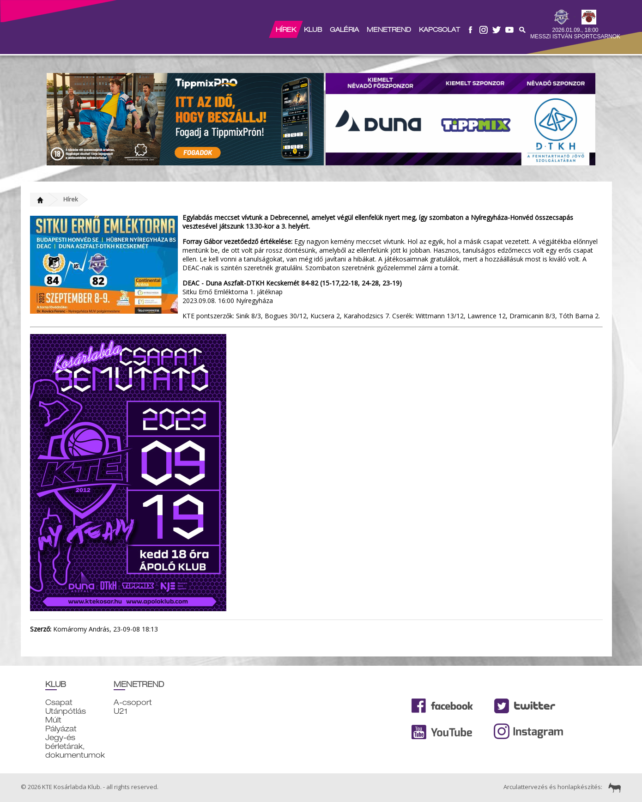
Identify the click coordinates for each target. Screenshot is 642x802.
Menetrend (389, 29)
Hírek (286, 29)
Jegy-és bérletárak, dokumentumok (75, 746)
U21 (120, 711)
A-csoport (133, 702)
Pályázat (61, 728)
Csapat (59, 702)
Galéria (344, 29)
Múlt (53, 720)
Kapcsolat (439, 29)
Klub (313, 29)
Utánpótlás (65, 711)
